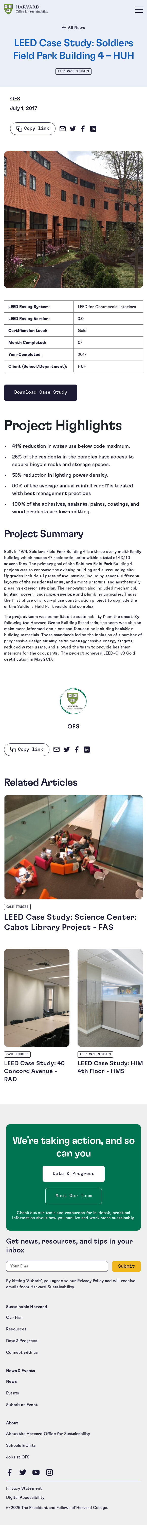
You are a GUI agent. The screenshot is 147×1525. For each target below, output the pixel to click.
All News (76, 28)
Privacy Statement (24, 1488)
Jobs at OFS (17, 1457)
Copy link (36, 128)
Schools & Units (21, 1445)
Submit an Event (22, 1405)
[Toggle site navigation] (139, 9)
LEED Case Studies (73, 71)
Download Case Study (40, 394)
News (11, 1381)
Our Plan (14, 1317)
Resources (16, 1329)
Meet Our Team (74, 1196)
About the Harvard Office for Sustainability (48, 1434)
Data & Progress (74, 1175)
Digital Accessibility (25, 1498)
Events (12, 1393)
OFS (15, 98)
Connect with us (22, 1353)
